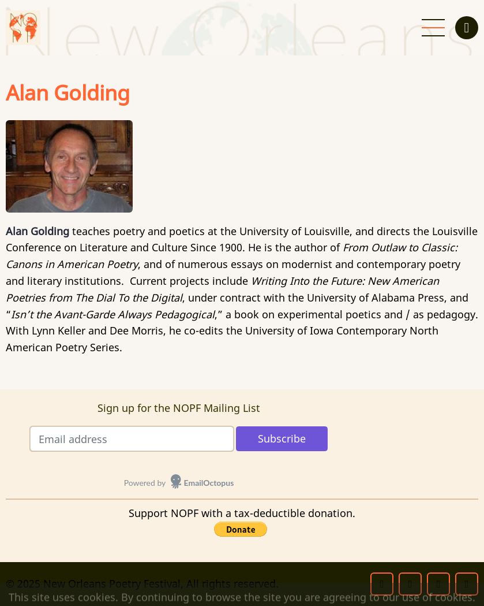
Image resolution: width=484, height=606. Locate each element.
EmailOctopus (209, 483)
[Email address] (132, 438)
